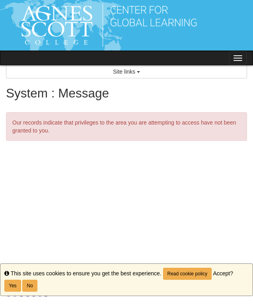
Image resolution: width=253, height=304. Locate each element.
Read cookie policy (187, 274)
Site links (126, 71)
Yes (13, 285)
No (30, 285)
